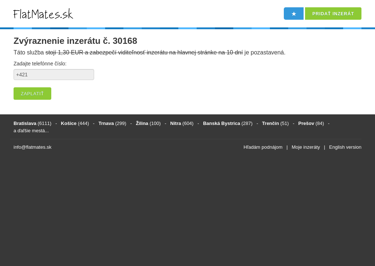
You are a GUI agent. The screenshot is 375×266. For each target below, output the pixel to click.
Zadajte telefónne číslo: (40, 63)
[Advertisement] (187, 209)
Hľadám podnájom (263, 147)
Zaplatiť (32, 93)
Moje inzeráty (306, 147)
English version (345, 147)
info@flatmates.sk (33, 147)
